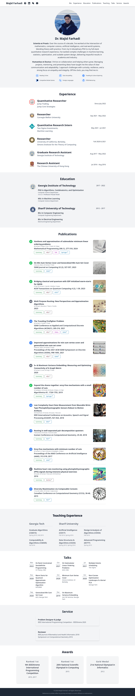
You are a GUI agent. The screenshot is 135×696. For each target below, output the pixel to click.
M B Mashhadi (38, 413)
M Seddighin (37, 390)
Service (119, 3)
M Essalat (51, 413)
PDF (48, 439)
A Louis (42, 370)
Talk (56, 252)
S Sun (46, 246)
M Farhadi (37, 246)
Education (87, 3)
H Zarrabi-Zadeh (52, 433)
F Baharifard (37, 433)
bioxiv (49, 480)
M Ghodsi (50, 390)
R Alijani (56, 390)
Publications (96, 3)
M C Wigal (56, 246)
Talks (113, 3)
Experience (77, 3)
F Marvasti (58, 413)
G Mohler (52, 286)
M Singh (47, 370)
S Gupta (42, 246)
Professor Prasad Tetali (52, 194)
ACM (57, 292)
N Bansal (36, 265)
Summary (39, 252)
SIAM (48, 271)
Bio (70, 3)
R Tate (35, 286)
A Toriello (54, 306)
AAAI (48, 460)
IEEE (48, 422)
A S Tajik (61, 390)
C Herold (46, 286)
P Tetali (51, 246)
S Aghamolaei (54, 491)
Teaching (106, 3)
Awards (126, 3)
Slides (56, 332)
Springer (65, 252)
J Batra (41, 265)
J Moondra (43, 306)
